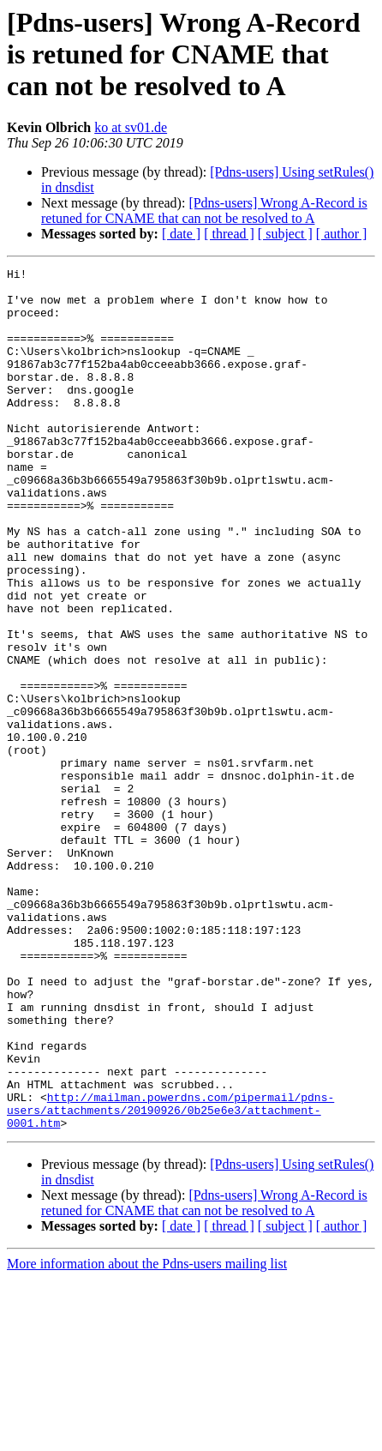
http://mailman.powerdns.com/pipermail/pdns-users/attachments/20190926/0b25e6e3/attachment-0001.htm (170, 1279)
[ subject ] (285, 233)
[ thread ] (229, 233)
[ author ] (341, 233)
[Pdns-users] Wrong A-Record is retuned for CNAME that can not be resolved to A (204, 211)
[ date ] (181, 233)
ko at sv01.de (130, 127)
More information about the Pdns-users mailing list (147, 1436)
